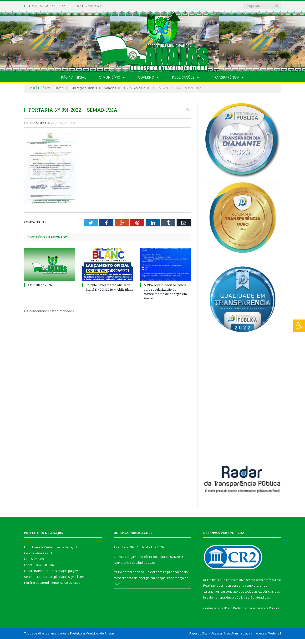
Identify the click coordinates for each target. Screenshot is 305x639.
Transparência (225, 77)
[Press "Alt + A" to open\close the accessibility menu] (299, 326)
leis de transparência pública (224, 597)
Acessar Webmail (268, 633)
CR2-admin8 (38, 123)
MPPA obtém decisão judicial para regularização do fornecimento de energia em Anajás (165, 291)
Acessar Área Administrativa (231, 633)
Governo (146, 77)
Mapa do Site (198, 633)
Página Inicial (73, 77)
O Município (109, 77)
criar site (232, 580)
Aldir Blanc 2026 (89, 6)
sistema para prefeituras (262, 580)
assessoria (236, 585)
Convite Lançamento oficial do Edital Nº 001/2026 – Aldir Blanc (109, 287)
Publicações (183, 77)
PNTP (223, 608)
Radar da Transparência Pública (256, 608)
